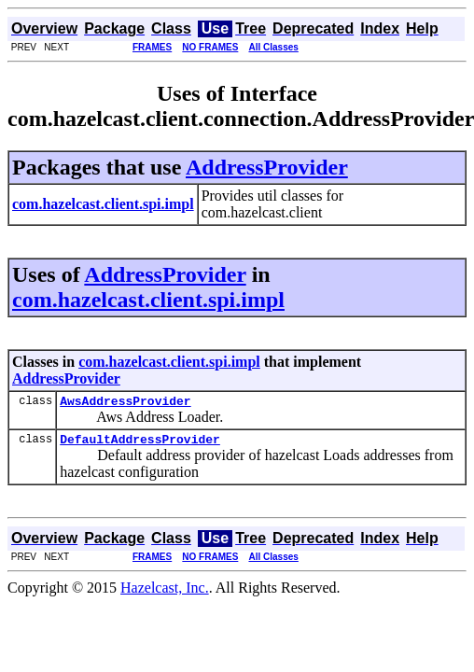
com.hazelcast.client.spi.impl (148, 299)
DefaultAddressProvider (140, 444)
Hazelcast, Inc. (164, 593)
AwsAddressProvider (125, 403)
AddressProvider (267, 167)
